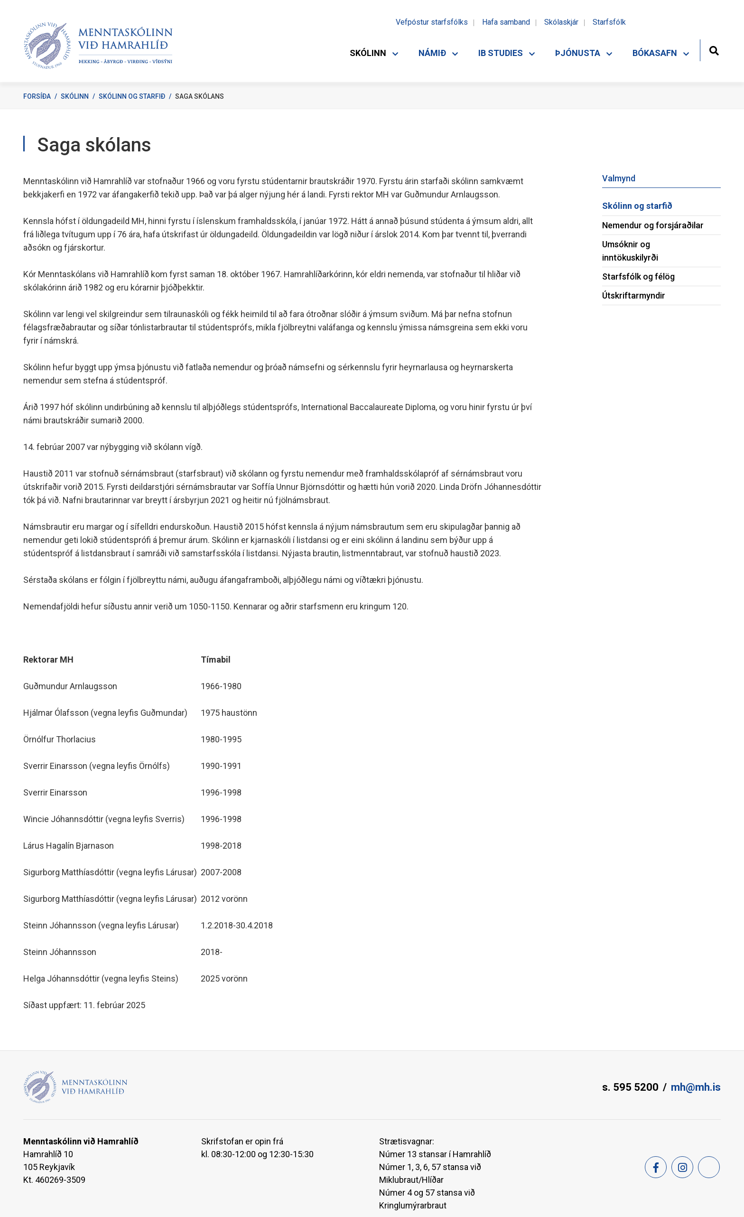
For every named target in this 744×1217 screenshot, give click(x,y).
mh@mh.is (696, 1087)
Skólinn (75, 96)
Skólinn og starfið (132, 96)
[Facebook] (656, 1167)
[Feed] (709, 1167)
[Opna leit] (714, 49)
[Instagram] (682, 1167)
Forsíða (37, 96)
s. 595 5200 (630, 1087)
